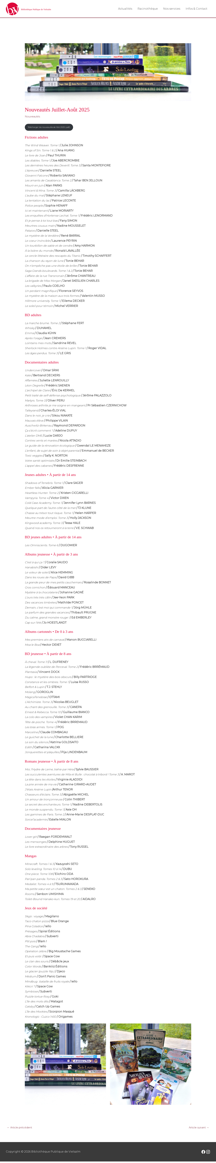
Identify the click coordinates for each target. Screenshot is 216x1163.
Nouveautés (33, 117)
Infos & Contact (196, 8)
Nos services (171, 8)
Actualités (125, 8)
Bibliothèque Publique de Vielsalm (49, 9)
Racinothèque (148, 8)
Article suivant (197, 1128)
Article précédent (21, 1128)
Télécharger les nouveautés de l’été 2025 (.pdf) (52, 128)
